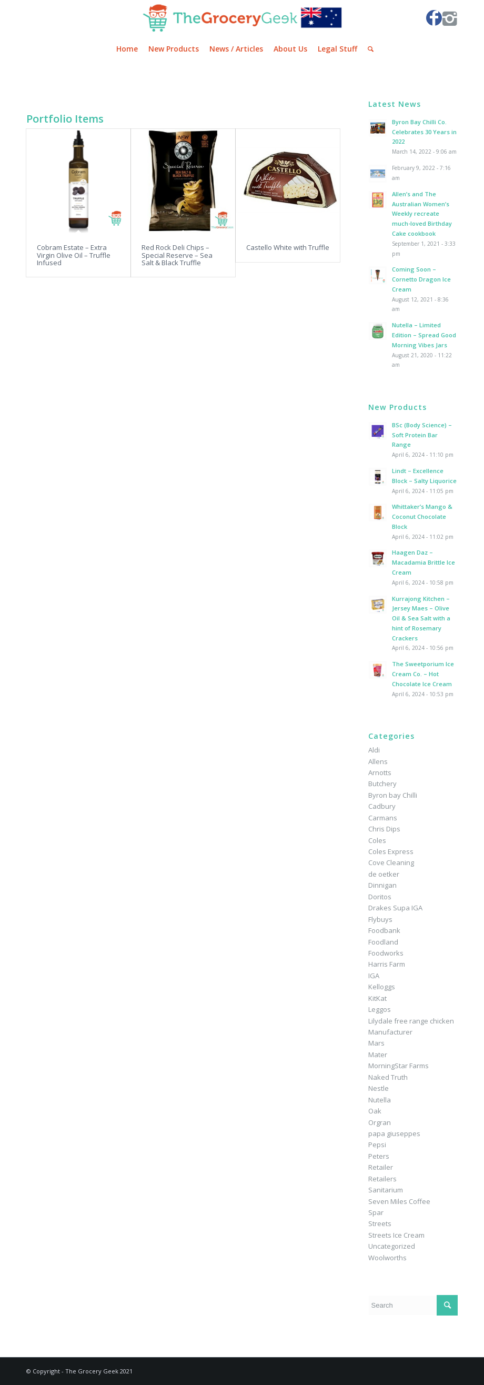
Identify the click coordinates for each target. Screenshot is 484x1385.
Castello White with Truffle (287, 247)
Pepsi (377, 1144)
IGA (373, 975)
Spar (376, 1212)
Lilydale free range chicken (411, 1021)
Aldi (374, 750)
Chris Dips (384, 829)
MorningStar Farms (398, 1065)
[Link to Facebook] (434, 18)
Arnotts (379, 772)
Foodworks (386, 953)
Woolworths (387, 1257)
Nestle (378, 1088)
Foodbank (384, 930)
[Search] (368, 49)
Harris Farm (386, 964)
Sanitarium (385, 1190)
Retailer (380, 1167)
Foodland (383, 942)
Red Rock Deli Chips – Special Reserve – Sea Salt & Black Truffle (177, 255)
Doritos (379, 896)
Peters (378, 1156)
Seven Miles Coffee (399, 1201)
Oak (374, 1111)
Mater (377, 1054)
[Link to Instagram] (450, 18)
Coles (377, 840)
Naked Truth (388, 1077)
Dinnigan (382, 885)
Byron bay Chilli (392, 795)
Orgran (379, 1122)
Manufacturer (390, 1032)
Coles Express (391, 851)
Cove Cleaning (391, 862)
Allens (378, 761)
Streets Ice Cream (396, 1235)
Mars (376, 1043)
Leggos (379, 1009)
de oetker (383, 874)
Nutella (379, 1100)
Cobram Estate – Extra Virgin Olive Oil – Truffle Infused (73, 255)
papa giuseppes (394, 1133)
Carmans (382, 817)
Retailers (382, 1178)
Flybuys (380, 919)
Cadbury (382, 806)
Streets (379, 1223)
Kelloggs (381, 986)
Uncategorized (391, 1246)
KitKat (377, 998)
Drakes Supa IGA (395, 907)
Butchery (382, 783)
